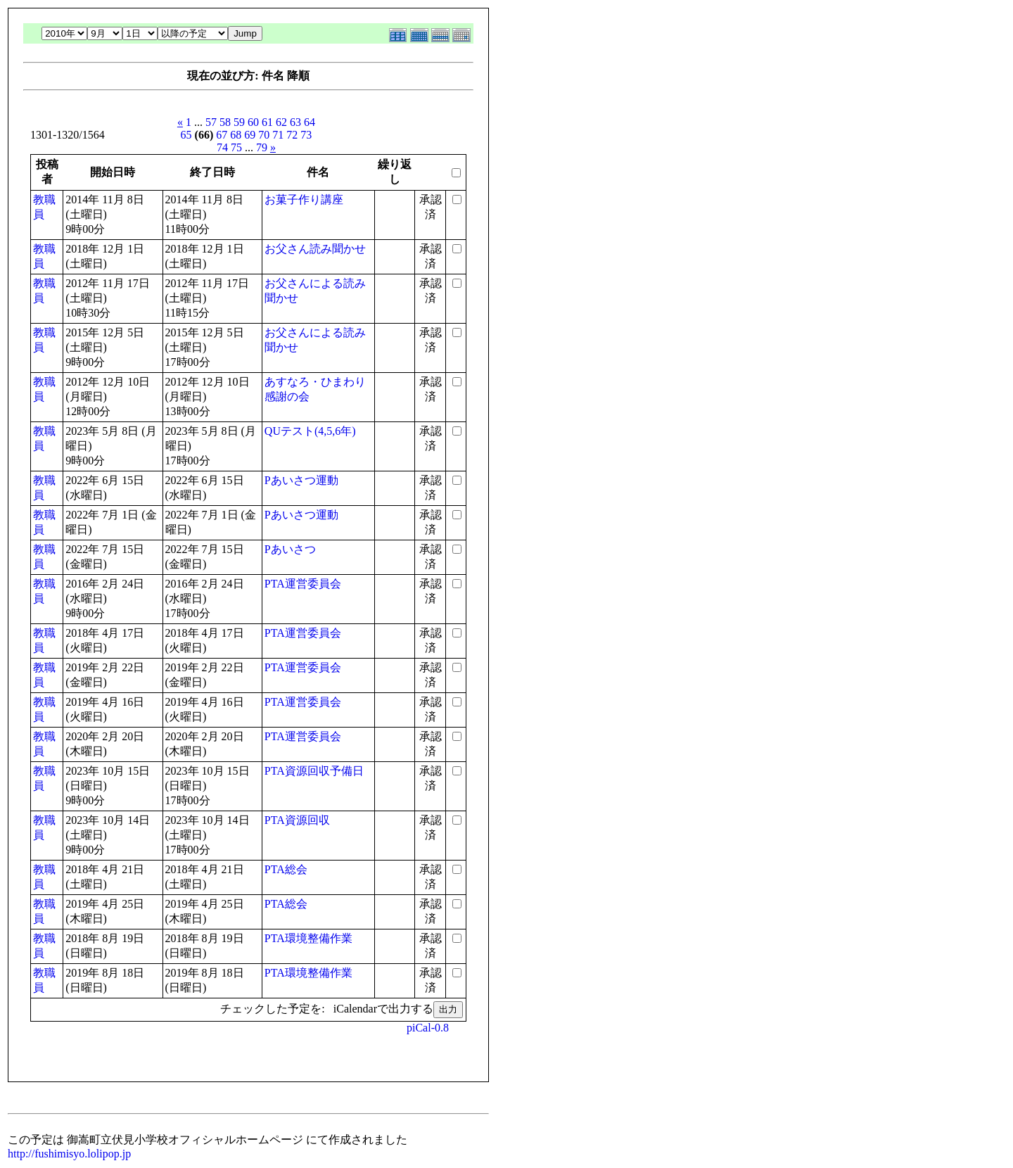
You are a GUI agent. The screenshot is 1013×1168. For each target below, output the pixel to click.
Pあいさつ (290, 549)
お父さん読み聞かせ (315, 249)
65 (186, 135)
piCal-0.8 (428, 1028)
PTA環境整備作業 (308, 938)
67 (221, 135)
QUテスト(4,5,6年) (310, 431)
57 (211, 122)
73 (306, 135)
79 (261, 147)
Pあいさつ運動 (301, 480)
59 (239, 122)
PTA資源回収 (297, 820)
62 (281, 122)
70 (263, 135)
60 (253, 122)
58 (225, 122)
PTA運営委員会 (303, 584)
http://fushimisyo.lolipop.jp (69, 1154)
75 (236, 147)
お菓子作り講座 (304, 199)
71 (277, 135)
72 (292, 135)
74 (222, 147)
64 (309, 122)
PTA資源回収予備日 (314, 771)
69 (249, 135)
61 (267, 122)
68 (235, 135)
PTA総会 (286, 869)
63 (295, 122)
